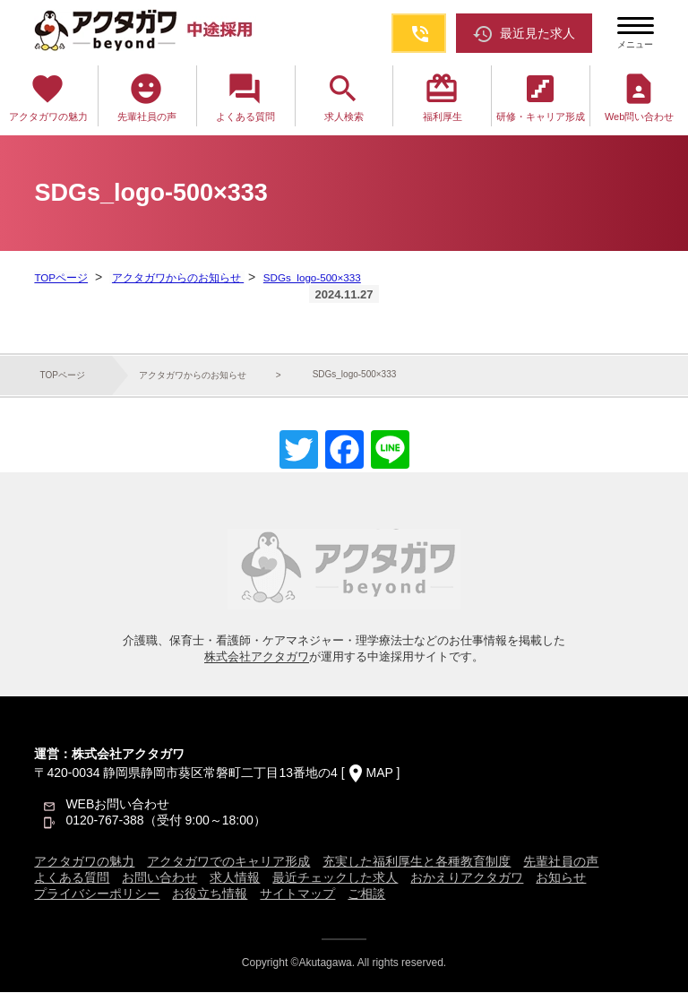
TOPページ (61, 278)
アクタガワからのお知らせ (176, 278)
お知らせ (561, 878)
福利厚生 (442, 96)
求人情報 (235, 878)
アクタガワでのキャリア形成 (228, 862)
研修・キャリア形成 (540, 96)
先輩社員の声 (146, 96)
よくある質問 (245, 96)
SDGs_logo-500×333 (310, 278)
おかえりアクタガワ (466, 878)
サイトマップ (297, 894)
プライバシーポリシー (96, 894)
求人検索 (344, 96)
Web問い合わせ (639, 96)
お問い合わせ (159, 878)
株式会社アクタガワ (256, 657)
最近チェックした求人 (335, 878)
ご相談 (366, 894)
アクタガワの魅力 (48, 96)
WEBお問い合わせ (117, 805)
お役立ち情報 (209, 894)
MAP (379, 773)
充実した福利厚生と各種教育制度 (416, 862)
